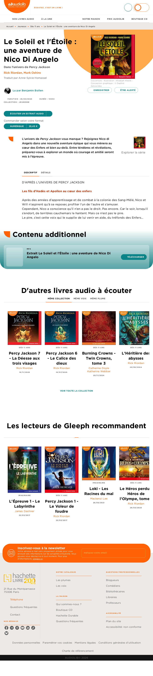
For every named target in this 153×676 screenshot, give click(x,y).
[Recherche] (128, 7)
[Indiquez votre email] (110, 553)
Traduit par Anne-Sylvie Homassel (25, 77)
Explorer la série (133, 152)
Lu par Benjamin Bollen (28, 90)
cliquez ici (38, 559)
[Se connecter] (141, 7)
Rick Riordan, (14, 72)
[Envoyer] (141, 553)
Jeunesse (21, 26)
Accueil (9, 26)
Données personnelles (26, 642)
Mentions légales (85, 642)
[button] (28, 114)
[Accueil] (17, 7)
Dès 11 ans (35, 26)
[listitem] (6, 627)
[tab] (7, 19)
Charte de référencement (78, 650)
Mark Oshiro (32, 72)
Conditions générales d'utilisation (119, 642)
